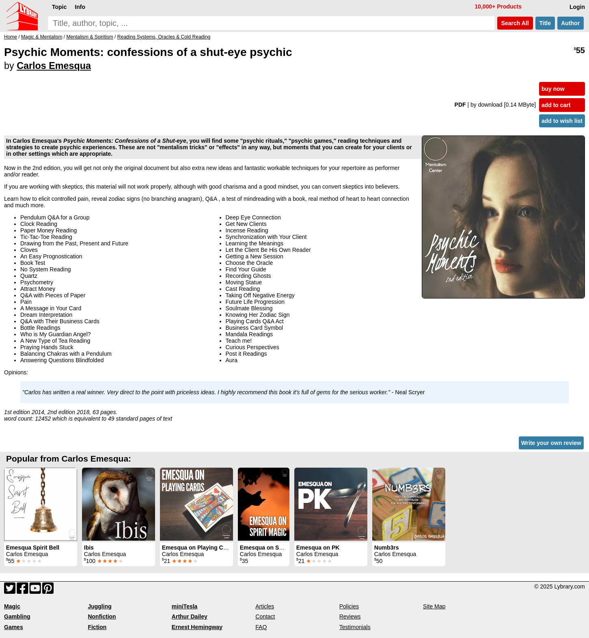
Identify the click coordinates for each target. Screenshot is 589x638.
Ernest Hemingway (197, 627)
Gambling (17, 616)
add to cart (556, 105)
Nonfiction (102, 616)
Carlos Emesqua (54, 65)
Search (515, 23)
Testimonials (355, 627)
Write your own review (551, 443)
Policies (349, 606)
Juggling (99, 606)
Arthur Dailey (189, 616)
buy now (553, 89)
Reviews (350, 616)
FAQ (261, 627)
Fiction (97, 627)
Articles (264, 606)
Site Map (434, 606)
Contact (265, 616)
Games (13, 627)
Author (570, 23)
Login (577, 7)
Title (545, 23)
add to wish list (562, 121)
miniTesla (185, 606)
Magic (12, 606)
